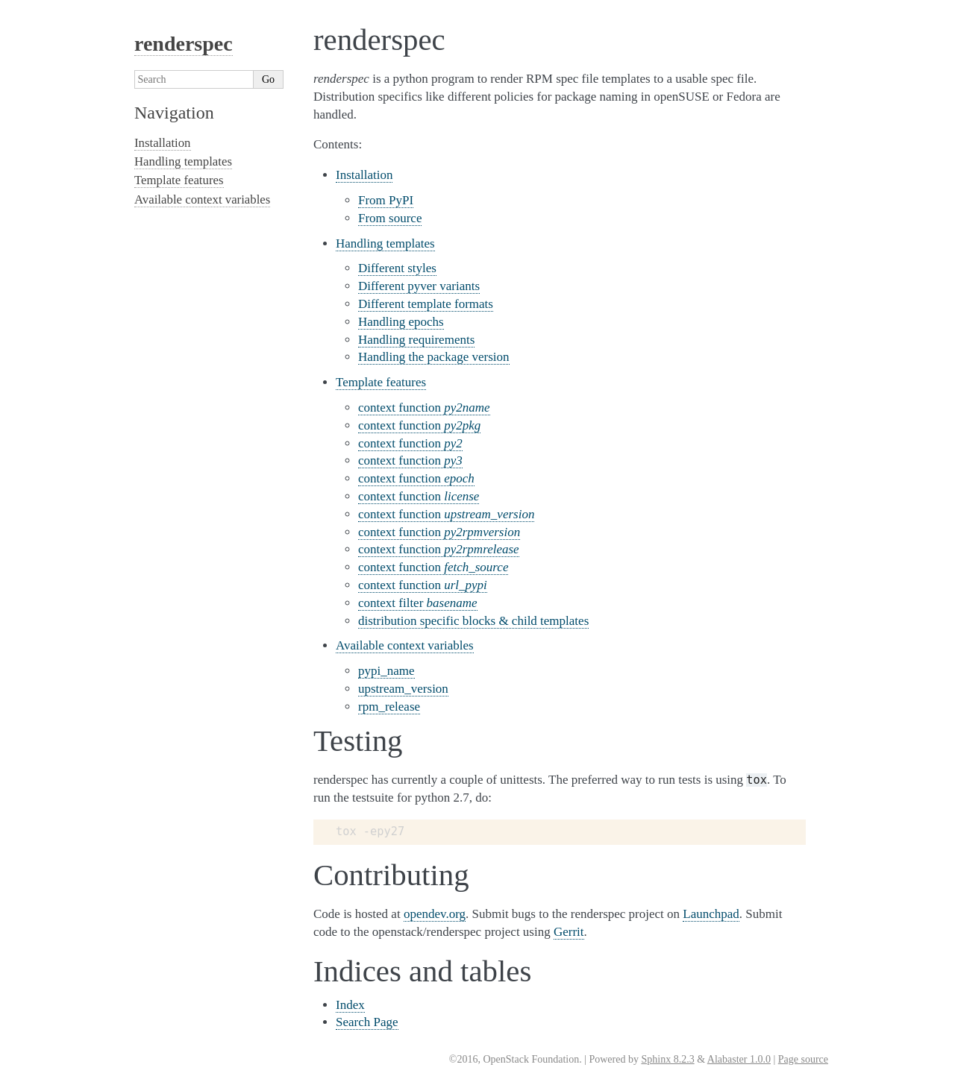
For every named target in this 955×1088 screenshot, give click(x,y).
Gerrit (569, 932)
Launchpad (711, 914)
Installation (364, 175)
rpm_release (389, 706)
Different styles (397, 268)
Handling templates (385, 243)
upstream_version (403, 689)
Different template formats (425, 304)
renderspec (183, 43)
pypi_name (386, 671)
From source (390, 218)
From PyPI (385, 200)
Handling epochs (401, 322)
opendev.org (435, 914)
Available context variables (405, 645)
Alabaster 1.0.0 (739, 1059)
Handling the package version (434, 357)
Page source (803, 1059)
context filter (418, 603)
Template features (381, 382)
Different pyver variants (419, 286)
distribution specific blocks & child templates (473, 621)
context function (424, 407)
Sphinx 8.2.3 (667, 1059)
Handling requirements (416, 340)
